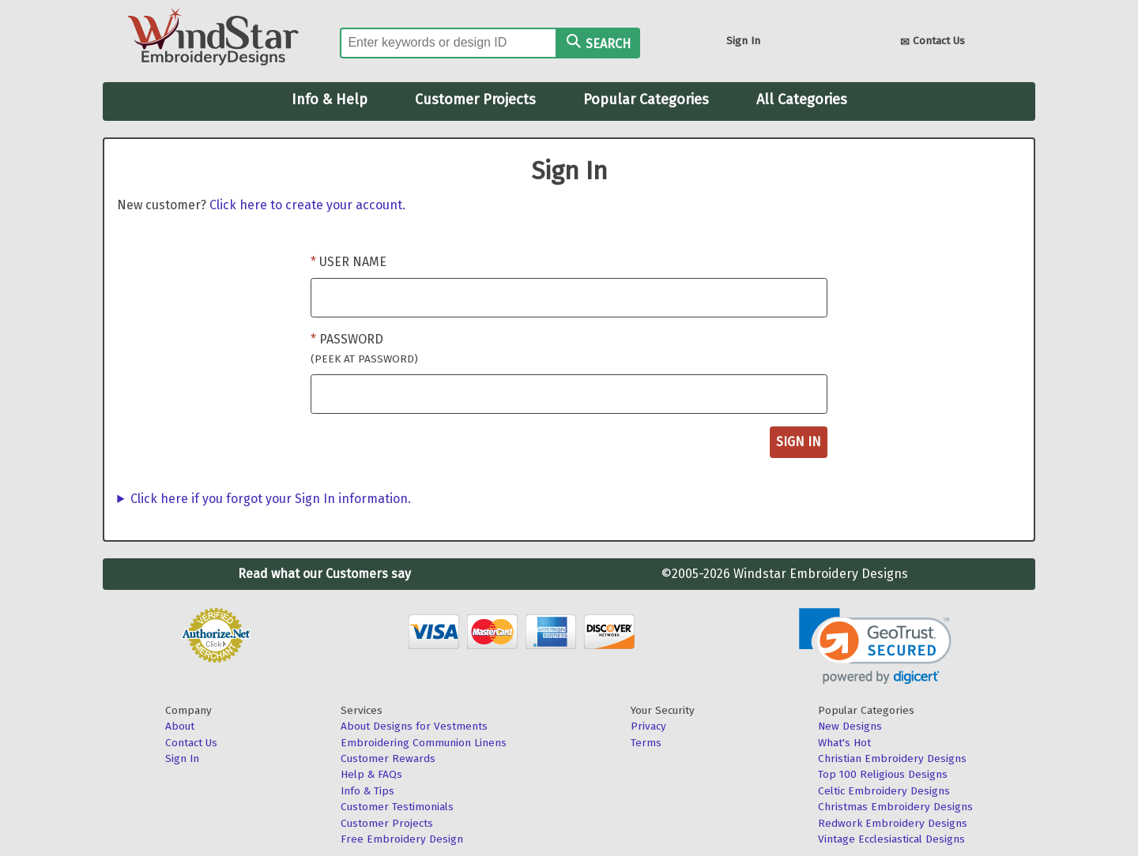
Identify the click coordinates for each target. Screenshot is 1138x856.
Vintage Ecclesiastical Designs (891, 839)
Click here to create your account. (307, 204)
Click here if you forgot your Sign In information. (270, 498)
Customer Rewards (388, 758)
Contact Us (932, 42)
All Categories (801, 99)
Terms (646, 742)
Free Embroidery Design (402, 839)
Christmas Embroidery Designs (895, 806)
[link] (875, 646)
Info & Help (329, 99)
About (179, 726)
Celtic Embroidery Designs (884, 791)
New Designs (850, 726)
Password (364, 349)
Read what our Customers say (324, 573)
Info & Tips (367, 791)
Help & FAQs (371, 774)
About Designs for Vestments (414, 726)
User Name (352, 261)
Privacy (648, 726)
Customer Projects (475, 99)
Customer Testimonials (397, 806)
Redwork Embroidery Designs (892, 823)
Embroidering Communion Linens (424, 742)
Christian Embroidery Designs (892, 758)
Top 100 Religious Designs (883, 774)
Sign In (743, 40)
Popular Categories (646, 99)
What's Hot (844, 742)
